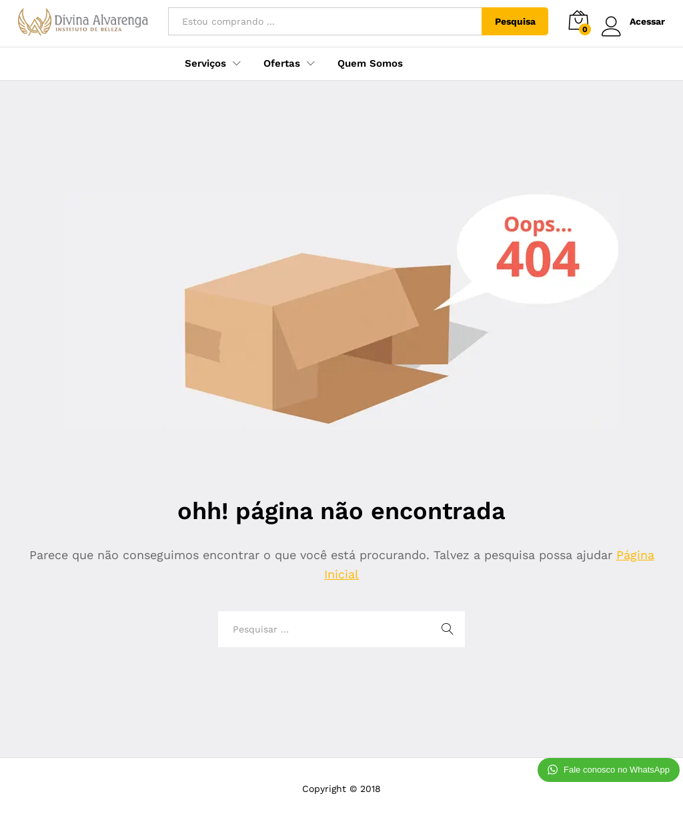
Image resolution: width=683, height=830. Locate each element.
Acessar (633, 21)
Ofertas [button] (281, 64)
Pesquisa (515, 21)
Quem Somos (370, 64)
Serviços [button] (205, 64)
